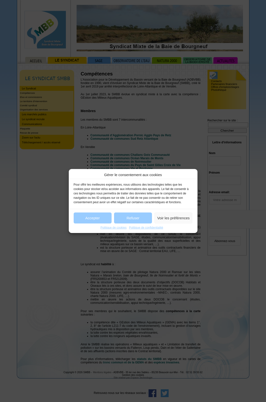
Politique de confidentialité (146, 227)
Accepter (92, 218)
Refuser (133, 218)
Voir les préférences (173, 218)
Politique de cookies (113, 227)
